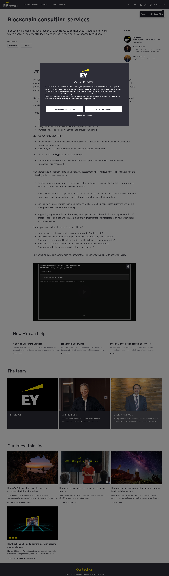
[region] (84, 94)
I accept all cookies (103, 109)
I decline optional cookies (64, 109)
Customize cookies (84, 115)
